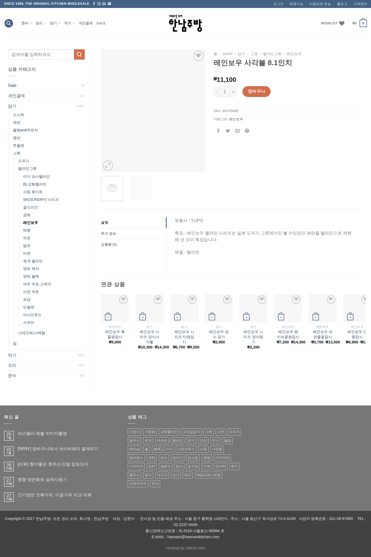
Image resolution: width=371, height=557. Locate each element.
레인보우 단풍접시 (357, 334)
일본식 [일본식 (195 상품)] (165, 466)
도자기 (23, 161)
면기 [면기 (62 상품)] (191, 441)
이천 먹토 (31, 292)
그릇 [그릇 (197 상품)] (208, 432)
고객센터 (360, 4)
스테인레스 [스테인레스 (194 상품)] (186, 449)
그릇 (16, 153)
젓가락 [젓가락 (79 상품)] (220, 466)
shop (227, 54)
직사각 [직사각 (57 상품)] (162, 475)
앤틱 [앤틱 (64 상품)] (151, 458)
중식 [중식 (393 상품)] (148, 475)
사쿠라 (28, 322)
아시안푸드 (32, 315)
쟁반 (16, 138)
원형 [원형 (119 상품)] (206, 458)
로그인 (278, 4)
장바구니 (256, 91)
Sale (101, 23)
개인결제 (86, 23)
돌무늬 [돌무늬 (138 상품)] (134, 441)
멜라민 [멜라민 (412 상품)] (177, 441)
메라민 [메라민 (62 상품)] (162, 441)
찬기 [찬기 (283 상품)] (175, 475)
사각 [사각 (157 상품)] (168, 449)
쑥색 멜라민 (33, 261)
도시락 (18, 115)
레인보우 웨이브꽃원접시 (288, 334)
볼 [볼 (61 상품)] (146, 449)
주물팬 (18, 145)
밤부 (27, 246)
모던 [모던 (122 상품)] (203, 441)
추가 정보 (108, 234)
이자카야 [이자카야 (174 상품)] (136, 466)
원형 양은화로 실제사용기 (42, 479)
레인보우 (30, 222)
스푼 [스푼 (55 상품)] (203, 449)
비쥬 (27, 253)
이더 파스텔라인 (36, 176)
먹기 (69, 23)
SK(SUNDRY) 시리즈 (41, 199)
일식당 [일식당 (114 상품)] (193, 466)
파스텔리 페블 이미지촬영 (42, 433)
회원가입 (296, 4)
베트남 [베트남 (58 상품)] (134, 449)
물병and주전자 (25, 130)
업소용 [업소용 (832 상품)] (193, 458)
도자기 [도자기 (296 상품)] (234, 432)
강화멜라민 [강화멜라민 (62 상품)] (169, 432)
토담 (27, 299)
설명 (104, 222)
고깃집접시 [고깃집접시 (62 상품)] (191, 432)
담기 (55, 23)
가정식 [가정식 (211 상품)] (134, 432)
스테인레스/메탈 (31, 333)
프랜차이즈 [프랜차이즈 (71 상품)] (138, 483)
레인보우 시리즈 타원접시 (184, 337)
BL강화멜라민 (34, 184)
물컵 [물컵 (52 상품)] (227, 441)
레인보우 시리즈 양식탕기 (253, 337)
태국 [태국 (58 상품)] (187, 475)
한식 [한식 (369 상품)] (155, 483)
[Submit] (79, 54)
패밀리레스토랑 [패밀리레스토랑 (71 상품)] (209, 475)
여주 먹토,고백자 (37, 284)
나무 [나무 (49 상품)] (220, 432)
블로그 (342, 4)
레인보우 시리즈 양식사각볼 (149, 337)
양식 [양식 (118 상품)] (163, 458)
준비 (26, 23)
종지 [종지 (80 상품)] (234, 466)
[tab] (134, 222)
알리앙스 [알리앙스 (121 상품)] (136, 458)
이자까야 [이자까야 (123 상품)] (222, 458)
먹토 (27, 238)
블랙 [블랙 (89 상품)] (156, 449)
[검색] (9, 23)
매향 (27, 230)
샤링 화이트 (33, 192)
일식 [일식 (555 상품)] (179, 466)
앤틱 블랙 (31, 276)
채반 (16, 122)
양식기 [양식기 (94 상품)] (177, 458)
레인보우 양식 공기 (219, 334)
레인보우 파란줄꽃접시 (322, 334)
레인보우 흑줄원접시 (115, 334)
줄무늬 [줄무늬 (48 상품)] (134, 475)
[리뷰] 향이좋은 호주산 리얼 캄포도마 (53, 464)
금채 (27, 215)
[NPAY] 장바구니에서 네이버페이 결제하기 (58, 449)
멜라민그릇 (27, 168)
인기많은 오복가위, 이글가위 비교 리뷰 (55, 495)
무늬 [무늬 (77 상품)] (215, 441)
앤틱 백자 (31, 269)
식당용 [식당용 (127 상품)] (217, 449)
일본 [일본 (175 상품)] (151, 466)
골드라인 (30, 207)
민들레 (28, 307)
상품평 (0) (109, 244)
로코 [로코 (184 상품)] (148, 441)
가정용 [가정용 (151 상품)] (150, 432)
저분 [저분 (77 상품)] (206, 466)
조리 (41, 23)
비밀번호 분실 (320, 4)
